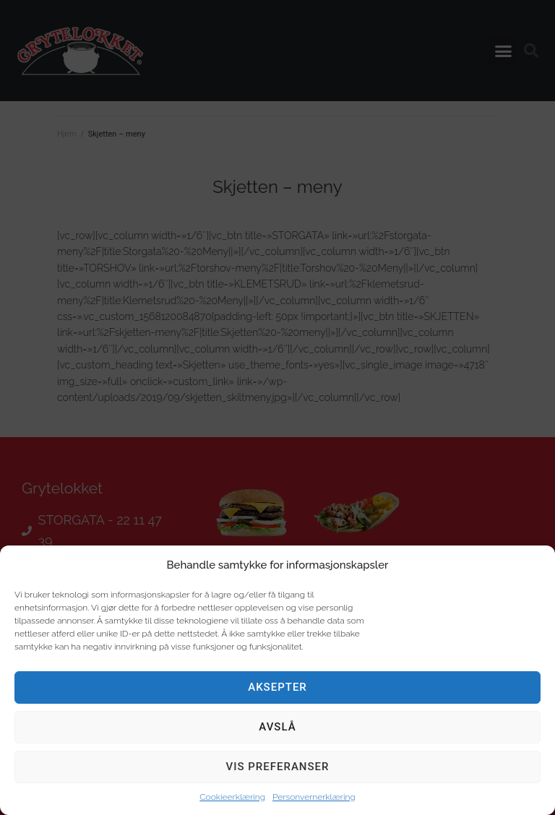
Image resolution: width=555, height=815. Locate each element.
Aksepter (277, 687)
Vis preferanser (278, 766)
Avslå (277, 726)
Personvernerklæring (314, 797)
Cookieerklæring (232, 797)
